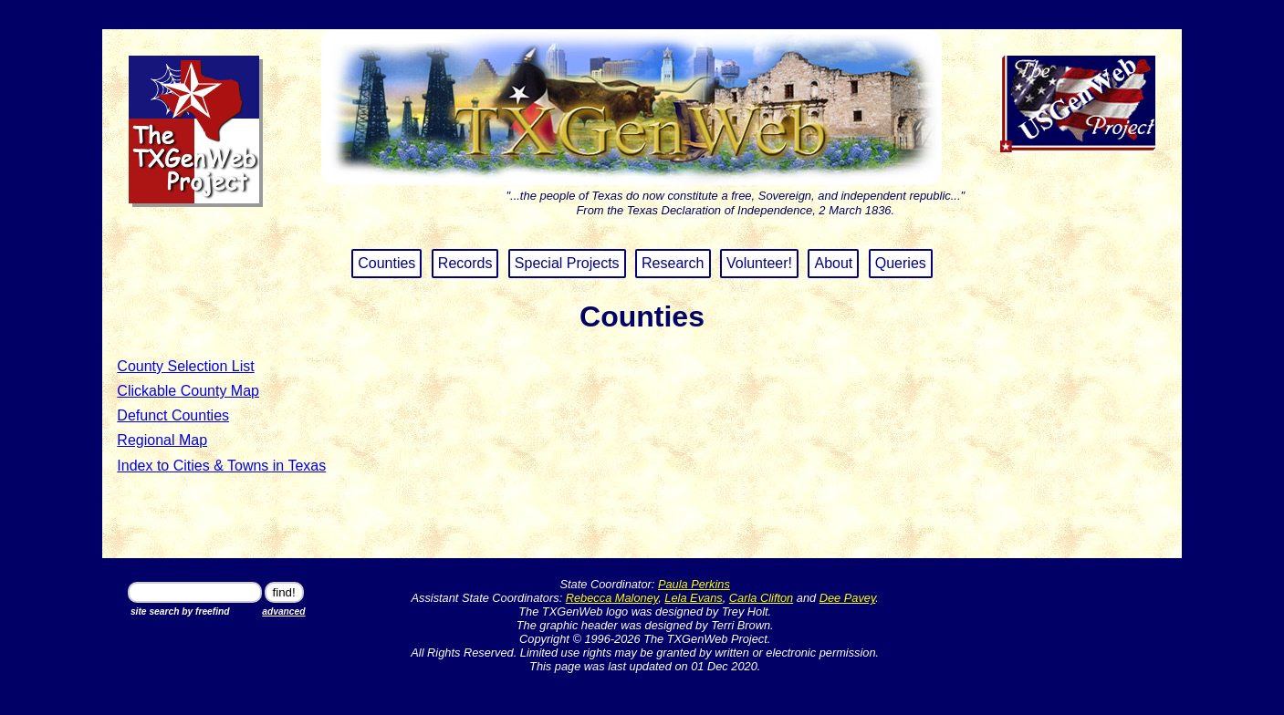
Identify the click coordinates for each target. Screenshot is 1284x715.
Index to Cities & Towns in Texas (221, 465)
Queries (900, 263)
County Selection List (185, 366)
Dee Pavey (847, 598)
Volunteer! (759, 263)
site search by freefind (180, 611)
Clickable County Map (188, 391)
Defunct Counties (173, 415)
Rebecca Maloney (612, 598)
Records (465, 263)
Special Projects (567, 263)
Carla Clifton (761, 598)
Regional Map (162, 440)
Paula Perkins (694, 584)
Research (673, 263)
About (833, 263)
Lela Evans (693, 598)
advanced (283, 611)
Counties (386, 263)
